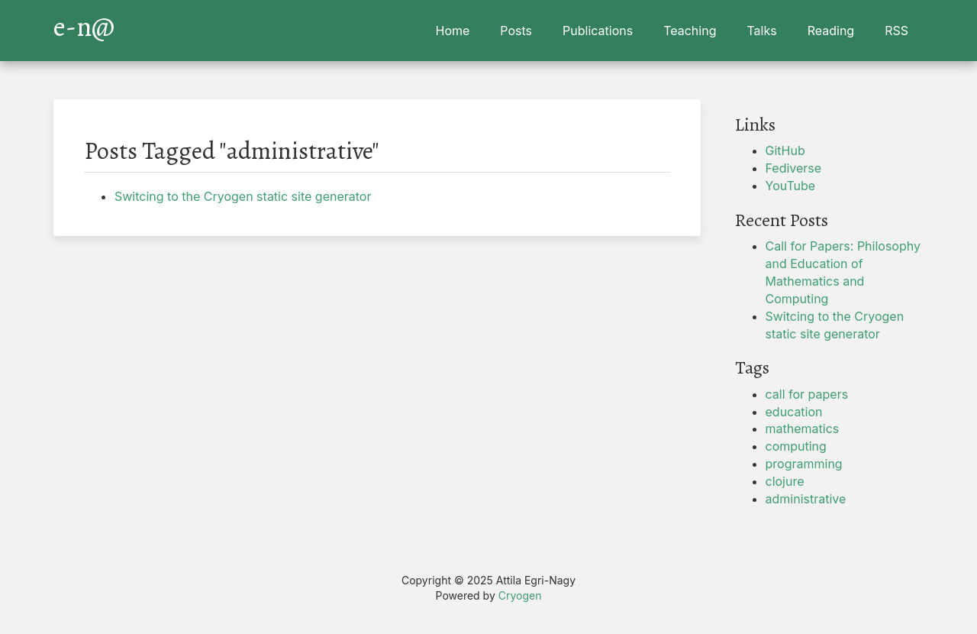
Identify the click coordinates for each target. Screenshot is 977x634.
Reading (831, 30)
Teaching (689, 30)
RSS (896, 30)
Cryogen (520, 595)
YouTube (791, 185)
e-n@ (83, 23)
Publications (598, 30)
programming (804, 463)
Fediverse (794, 168)
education (794, 411)
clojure (785, 481)
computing (796, 446)
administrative (806, 498)
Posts (516, 30)
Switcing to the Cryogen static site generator (242, 196)
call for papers (807, 394)
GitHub (785, 150)
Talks (761, 30)
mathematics (803, 428)
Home (453, 30)
